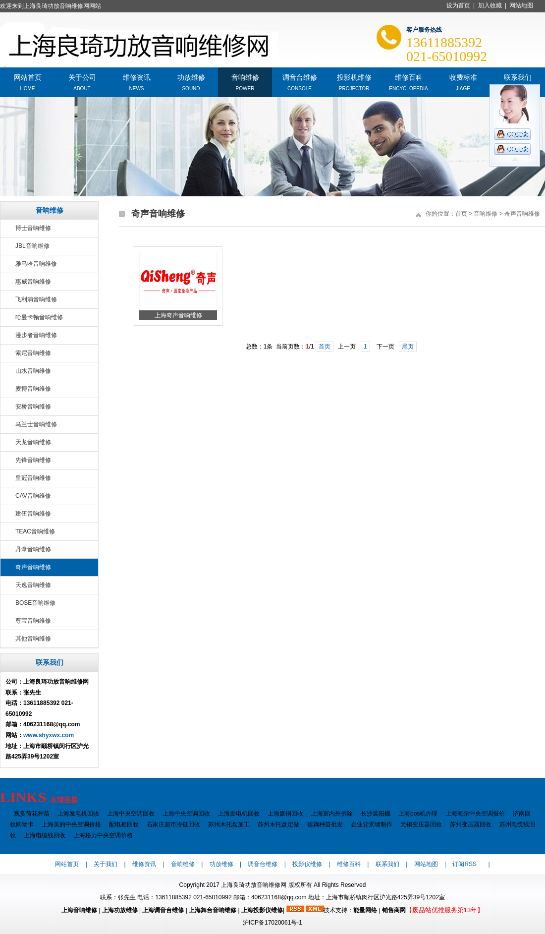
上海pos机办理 (417, 813)
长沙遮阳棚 (375, 813)
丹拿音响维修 (33, 549)
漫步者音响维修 (36, 335)
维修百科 (409, 76)
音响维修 (245, 76)
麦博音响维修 (33, 388)
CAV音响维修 (33, 495)
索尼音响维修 (33, 353)
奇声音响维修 (33, 567)
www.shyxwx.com (48, 735)
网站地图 (521, 5)
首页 (461, 213)
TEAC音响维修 (35, 531)
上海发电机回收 (78, 813)
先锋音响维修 (33, 460)
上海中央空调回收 (131, 813)
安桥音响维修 (33, 406)
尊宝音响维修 (33, 620)
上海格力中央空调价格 (103, 835)
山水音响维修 (33, 370)
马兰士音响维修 (36, 424)
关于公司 (82, 76)
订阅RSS (464, 864)
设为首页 (458, 5)
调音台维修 (299, 76)
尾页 (408, 346)
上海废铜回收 (285, 813)
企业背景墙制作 (371, 824)
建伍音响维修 (33, 513)
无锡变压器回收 (421, 824)
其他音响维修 (33, 638)
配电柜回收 (124, 824)
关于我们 (105, 864)
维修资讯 (137, 76)
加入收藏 (490, 5)
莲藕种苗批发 (325, 824)
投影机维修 (354, 76)
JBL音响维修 (32, 245)
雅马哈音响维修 (36, 263)
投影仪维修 (307, 864)
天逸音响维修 (33, 585)
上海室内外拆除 (332, 813)
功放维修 (191, 76)
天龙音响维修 (33, 442)
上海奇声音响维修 (178, 315)
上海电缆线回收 (44, 835)
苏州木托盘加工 (229, 824)
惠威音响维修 (33, 281)
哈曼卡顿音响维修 (39, 317)
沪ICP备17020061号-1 (272, 922)
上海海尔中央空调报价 (475, 813)
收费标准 (463, 76)
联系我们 (518, 76)
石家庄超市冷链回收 (173, 824)
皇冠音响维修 (33, 477)
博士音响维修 (33, 228)
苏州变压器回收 (470, 824)
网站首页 (28, 76)
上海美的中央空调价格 (71, 824)
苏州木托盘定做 (278, 824)
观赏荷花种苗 (32, 813)
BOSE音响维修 (35, 602)
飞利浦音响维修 (36, 299)
